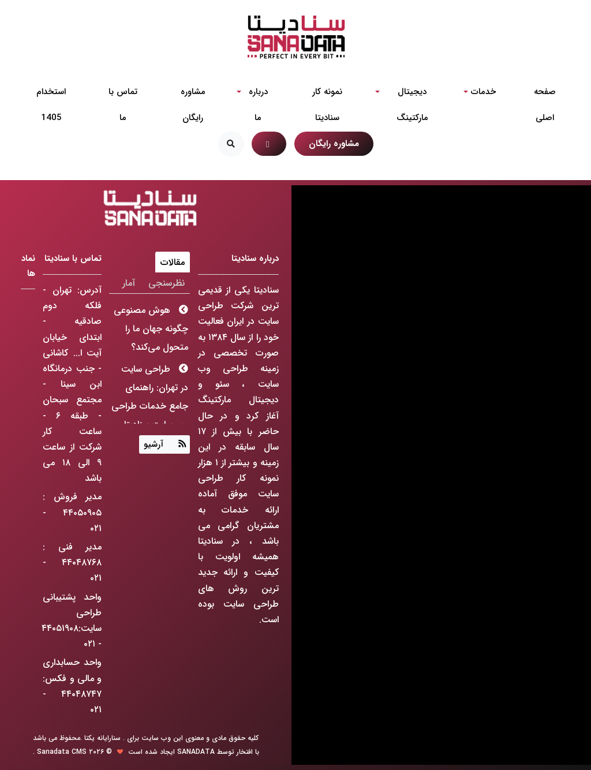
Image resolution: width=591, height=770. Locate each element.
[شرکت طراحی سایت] (295, 37)
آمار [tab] (128, 283)
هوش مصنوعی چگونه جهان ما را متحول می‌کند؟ (151, 328)
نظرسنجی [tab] (166, 283)
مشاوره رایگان (334, 144)
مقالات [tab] (172, 262)
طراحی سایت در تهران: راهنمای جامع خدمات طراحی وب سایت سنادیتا (149, 397)
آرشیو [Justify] (153, 444)
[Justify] (179, 444)
